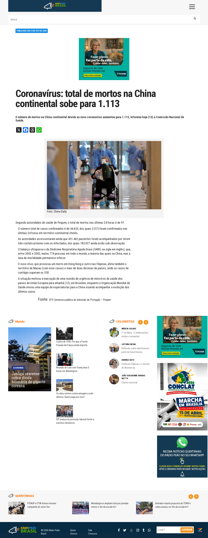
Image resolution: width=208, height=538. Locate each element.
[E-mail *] (175, 529)
